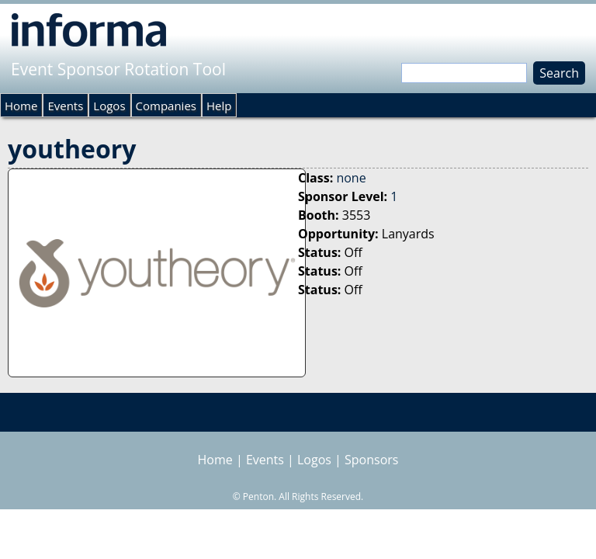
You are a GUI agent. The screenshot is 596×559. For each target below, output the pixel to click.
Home (21, 105)
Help (218, 105)
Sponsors (371, 459)
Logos (109, 105)
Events (65, 105)
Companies (166, 105)
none (351, 177)
